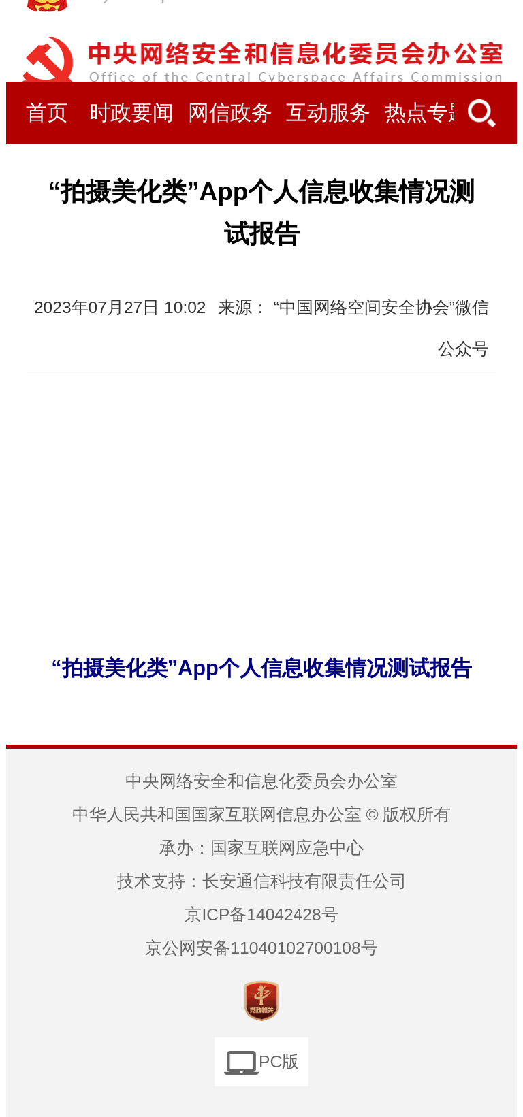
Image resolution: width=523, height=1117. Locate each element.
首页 (47, 113)
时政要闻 (131, 113)
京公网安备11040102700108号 (261, 948)
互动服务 (328, 113)
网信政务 (230, 113)
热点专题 (427, 113)
